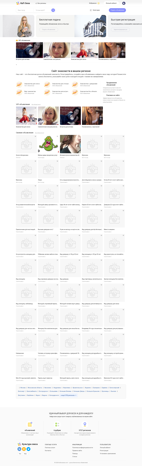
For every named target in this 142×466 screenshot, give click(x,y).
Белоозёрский (114, 388)
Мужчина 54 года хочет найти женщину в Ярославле (121, 378)
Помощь (75, 453)
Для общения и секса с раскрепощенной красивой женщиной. (102, 180)
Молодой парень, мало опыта (69, 378)
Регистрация (104, 450)
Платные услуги (50, 447)
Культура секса (27, 444)
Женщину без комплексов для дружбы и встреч (53, 328)
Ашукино (88, 388)
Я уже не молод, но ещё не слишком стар (73, 229)
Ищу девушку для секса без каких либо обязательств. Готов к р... (80, 328)
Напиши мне (20, 353)
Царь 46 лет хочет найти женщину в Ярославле (75, 204)
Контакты (48, 450)
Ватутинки (21, 395)
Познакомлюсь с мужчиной (90, 127)
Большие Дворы (79, 391)
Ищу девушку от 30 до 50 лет (69, 254)
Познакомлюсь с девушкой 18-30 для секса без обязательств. (79, 353)
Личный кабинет (111, 3)
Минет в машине (109, 229)
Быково (113, 391)
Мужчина (85, 155)
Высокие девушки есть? (45, 229)
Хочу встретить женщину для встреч (28, 254)
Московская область (35, 388)
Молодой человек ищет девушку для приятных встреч (77, 303)
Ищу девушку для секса (111, 303)
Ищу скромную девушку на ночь (48, 279)
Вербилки (30, 395)
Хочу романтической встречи (25, 204)
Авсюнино (47, 388)
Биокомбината (32, 391)
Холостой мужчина (22, 155)
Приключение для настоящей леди (27, 229)
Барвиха (104, 388)
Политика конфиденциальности (82, 447)
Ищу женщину (20, 279)
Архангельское (78, 388)
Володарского (54, 395)
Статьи (74, 456)
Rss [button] (20, 453)
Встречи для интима (66, 127)
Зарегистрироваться (120, 29)
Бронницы (105, 391)
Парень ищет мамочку (45, 378)
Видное (44, 395)
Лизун (40, 180)
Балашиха (96, 388)
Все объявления (36, 104)
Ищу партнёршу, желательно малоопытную (96, 279)
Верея (38, 395)
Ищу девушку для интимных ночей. (93, 303)
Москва (23, 388)
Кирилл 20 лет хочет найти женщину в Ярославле (98, 204)
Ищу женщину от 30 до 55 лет (91, 254)
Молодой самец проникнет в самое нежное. (52, 204)
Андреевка (57, 388)
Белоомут (21, 391)
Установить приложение (108, 453)
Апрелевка (66, 388)
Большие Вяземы (65, 391)
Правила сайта (77, 450)
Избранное (94, 3)
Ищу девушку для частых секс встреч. (28, 328)
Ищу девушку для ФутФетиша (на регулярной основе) (99, 229)
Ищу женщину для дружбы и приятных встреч (96, 353)
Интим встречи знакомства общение (71, 155)
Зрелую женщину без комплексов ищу (116, 279)
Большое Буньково (93, 391)
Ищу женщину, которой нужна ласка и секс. (117, 353)
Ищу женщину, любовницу (24, 303)
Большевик (54, 391)
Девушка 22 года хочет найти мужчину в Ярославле (120, 204)
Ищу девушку (64, 279)
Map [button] (25, 453)
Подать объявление (117, 10)
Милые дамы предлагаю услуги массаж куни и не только (56, 155)
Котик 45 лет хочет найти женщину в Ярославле (119, 180)
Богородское (43, 391)
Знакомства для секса (23, 127)
